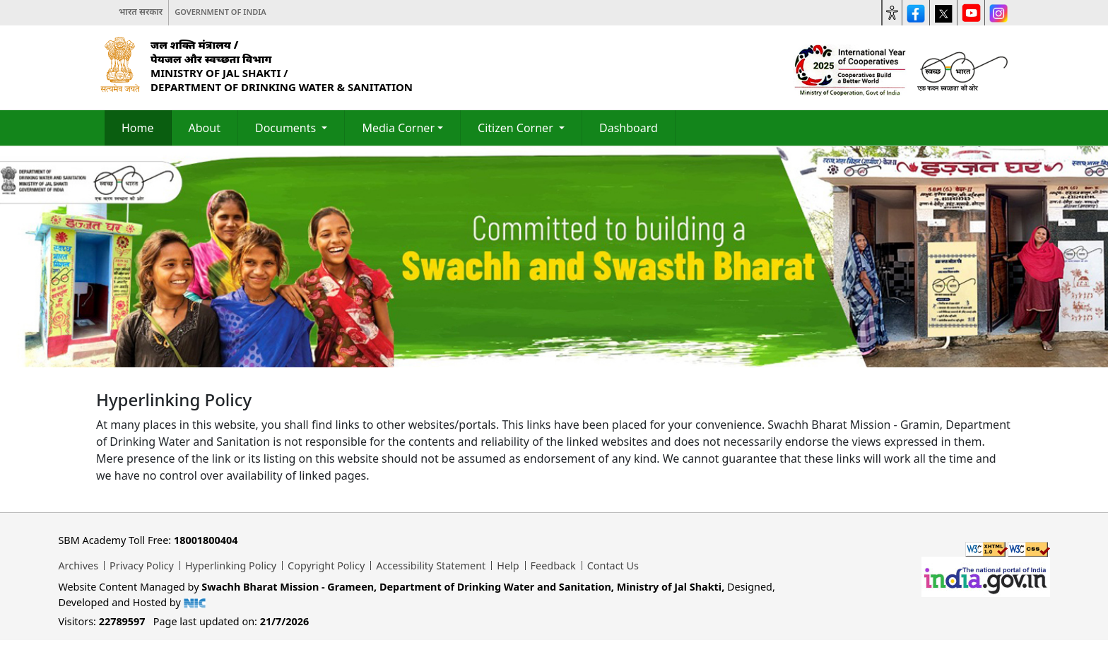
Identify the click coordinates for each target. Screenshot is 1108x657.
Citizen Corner (517, 128)
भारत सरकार (141, 12)
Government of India (220, 12)
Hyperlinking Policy (230, 565)
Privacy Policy (142, 565)
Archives (78, 565)
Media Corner (398, 128)
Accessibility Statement (430, 565)
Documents (287, 128)
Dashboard (628, 128)
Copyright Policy (326, 565)
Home (138, 128)
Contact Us (613, 565)
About (204, 128)
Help (508, 565)
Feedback (553, 565)
